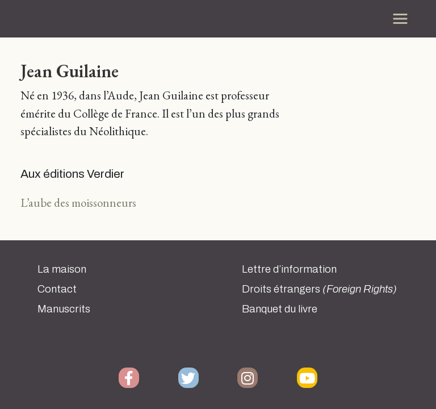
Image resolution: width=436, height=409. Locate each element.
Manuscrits (63, 309)
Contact (57, 289)
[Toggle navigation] (400, 19)
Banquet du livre (279, 309)
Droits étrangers (319, 289)
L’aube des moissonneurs (78, 202)
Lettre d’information (289, 269)
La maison (61, 269)
